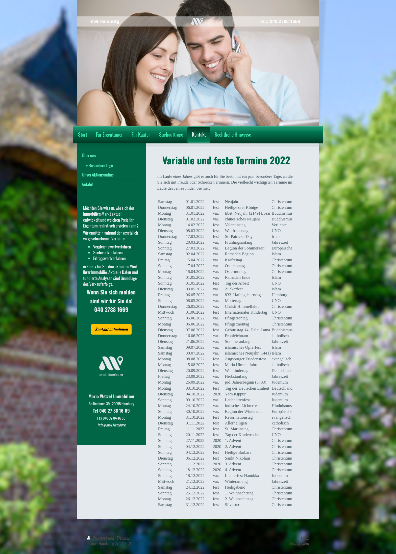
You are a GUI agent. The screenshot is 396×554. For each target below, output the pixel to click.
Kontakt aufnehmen (111, 329)
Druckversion (101, 538)
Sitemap (123, 538)
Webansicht (299, 543)
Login (305, 538)
